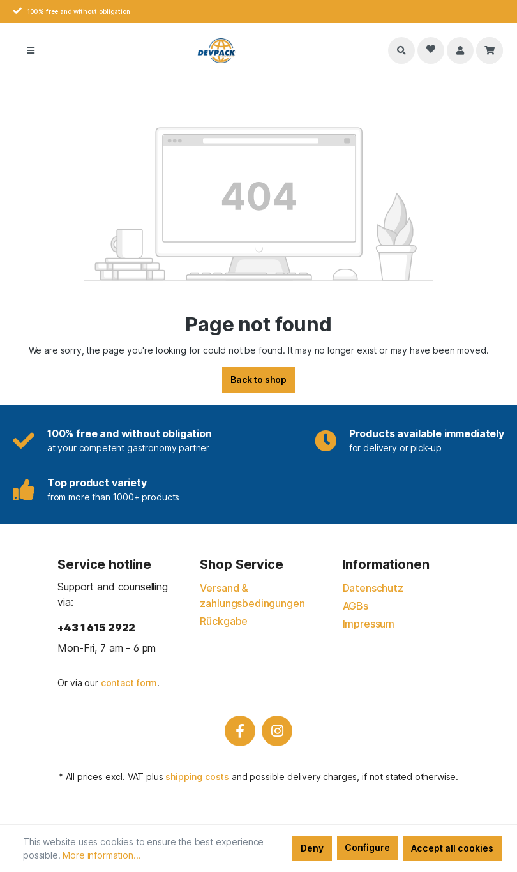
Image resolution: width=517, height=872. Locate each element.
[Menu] (30, 50)
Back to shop (258, 379)
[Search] (401, 50)
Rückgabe (224, 621)
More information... (101, 855)
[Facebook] (239, 730)
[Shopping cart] (489, 50)
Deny (312, 848)
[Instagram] (277, 730)
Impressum (369, 623)
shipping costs (197, 776)
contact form (129, 682)
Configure (367, 847)
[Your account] (460, 50)
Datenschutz (373, 588)
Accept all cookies (452, 848)
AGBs (355, 605)
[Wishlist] (430, 50)
